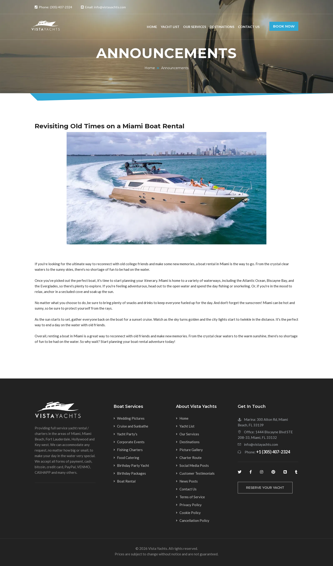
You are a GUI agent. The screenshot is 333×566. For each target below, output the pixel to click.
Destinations (222, 27)
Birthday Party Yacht (133, 465)
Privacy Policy (190, 505)
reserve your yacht (265, 488)
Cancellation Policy (194, 520)
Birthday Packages (131, 473)
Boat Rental (126, 481)
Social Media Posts (194, 465)
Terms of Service (192, 497)
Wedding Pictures (131, 418)
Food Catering (128, 457)
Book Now (284, 26)
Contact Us (248, 27)
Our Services (194, 27)
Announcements (174, 68)
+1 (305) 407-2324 (273, 451)
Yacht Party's (127, 434)
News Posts (188, 481)
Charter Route (190, 457)
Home (152, 27)
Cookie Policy (190, 513)
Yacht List (170, 27)
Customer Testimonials (197, 473)
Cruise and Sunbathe (132, 426)
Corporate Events (131, 442)
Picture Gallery (191, 450)
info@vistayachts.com (261, 444)
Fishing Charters (130, 450)
